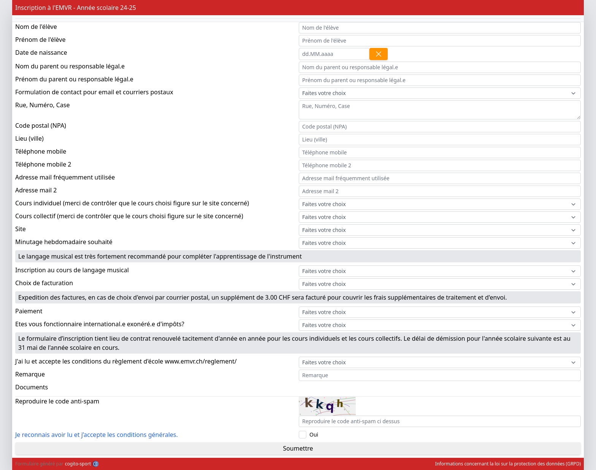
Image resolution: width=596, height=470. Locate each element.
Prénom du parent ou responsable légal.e (74, 79)
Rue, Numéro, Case (42, 105)
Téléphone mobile (40, 151)
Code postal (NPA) (40, 125)
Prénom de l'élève (40, 39)
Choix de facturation (44, 283)
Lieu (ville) (29, 138)
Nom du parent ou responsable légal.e (70, 66)
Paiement (28, 311)
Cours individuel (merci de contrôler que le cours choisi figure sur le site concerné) (132, 203)
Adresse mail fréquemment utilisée (65, 177)
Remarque (30, 374)
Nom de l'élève (36, 26)
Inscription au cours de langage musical (72, 270)
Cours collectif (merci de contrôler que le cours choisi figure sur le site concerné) (129, 216)
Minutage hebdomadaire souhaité (64, 242)
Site (20, 229)
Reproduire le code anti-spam (57, 401)
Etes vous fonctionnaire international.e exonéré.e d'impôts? (99, 324)
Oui (313, 434)
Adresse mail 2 (36, 190)
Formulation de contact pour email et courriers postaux (94, 92)
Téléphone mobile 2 (43, 164)
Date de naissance (41, 52)
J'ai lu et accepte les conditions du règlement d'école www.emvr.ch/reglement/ (126, 361)
